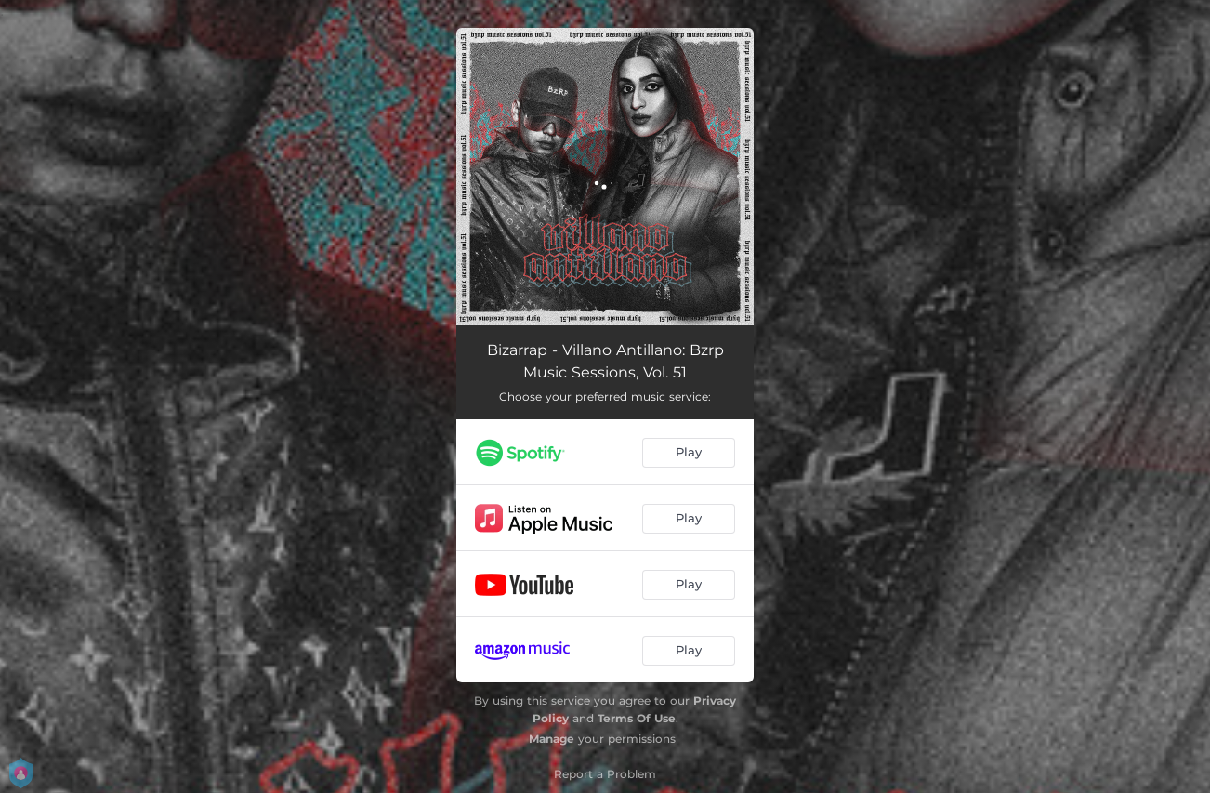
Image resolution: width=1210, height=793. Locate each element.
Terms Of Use (637, 718)
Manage (551, 739)
